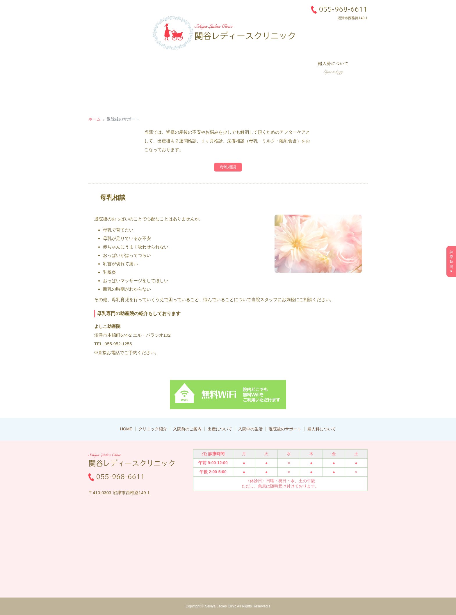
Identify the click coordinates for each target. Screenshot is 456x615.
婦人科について (334, 68)
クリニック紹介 (120, 68)
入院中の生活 (242, 68)
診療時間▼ (451, 261)
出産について (203, 68)
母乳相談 (228, 167)
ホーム (94, 119)
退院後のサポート (286, 68)
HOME (126, 429)
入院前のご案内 (162, 68)
